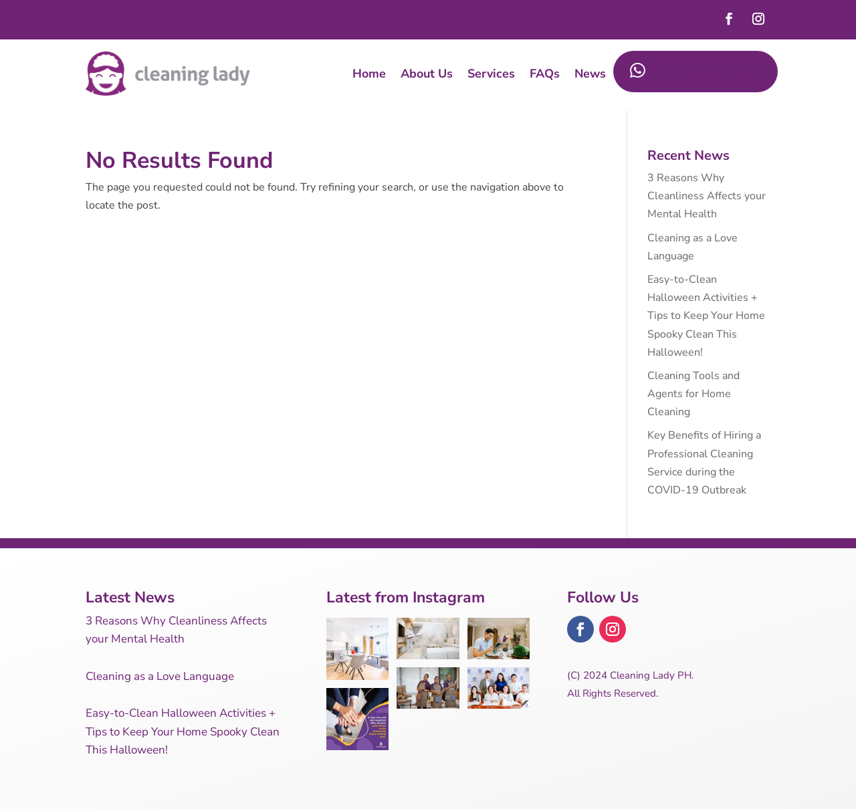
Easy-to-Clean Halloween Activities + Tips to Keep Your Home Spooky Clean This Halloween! (706, 316)
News (590, 74)
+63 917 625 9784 (694, 72)
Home (369, 74)
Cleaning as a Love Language (160, 676)
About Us (427, 74)
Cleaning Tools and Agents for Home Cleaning (693, 393)
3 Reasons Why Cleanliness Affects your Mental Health (706, 195)
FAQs (545, 74)
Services (491, 74)
